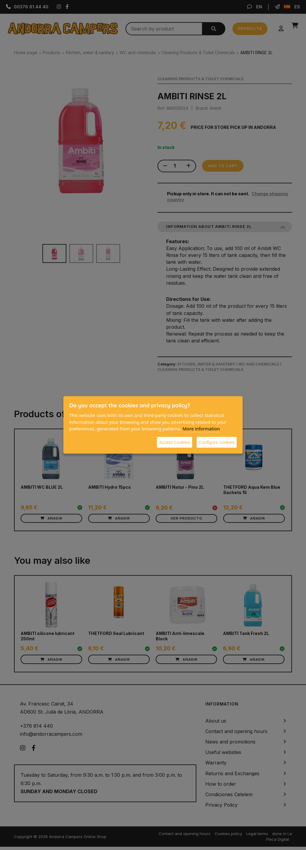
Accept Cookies (174, 441)
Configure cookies (217, 441)
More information (201, 429)
